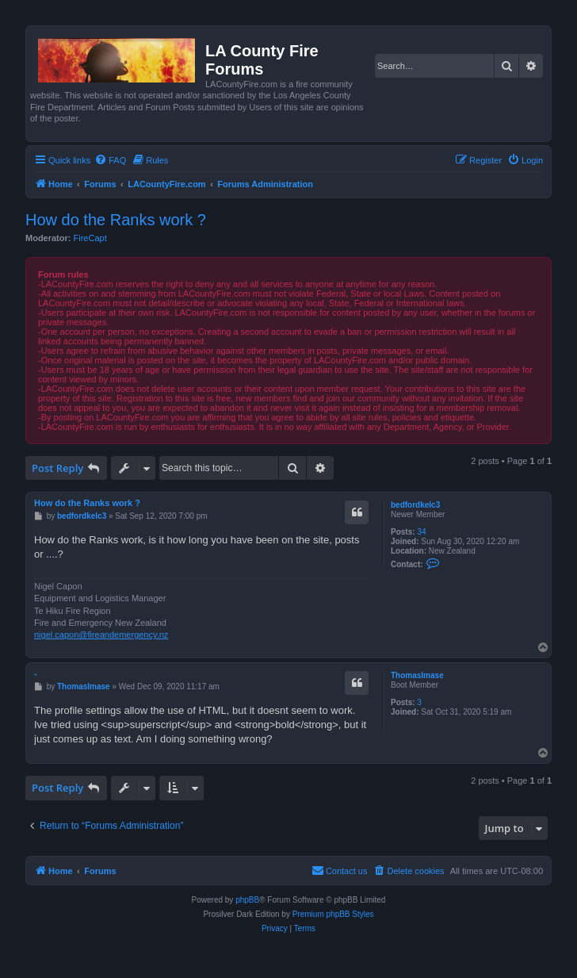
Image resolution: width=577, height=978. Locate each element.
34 (421, 531)
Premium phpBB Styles (333, 914)
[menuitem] (110, 160)
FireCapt (90, 238)
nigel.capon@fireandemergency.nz (101, 634)
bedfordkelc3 (415, 505)
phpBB (247, 900)
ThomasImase (417, 675)
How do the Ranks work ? (115, 219)
